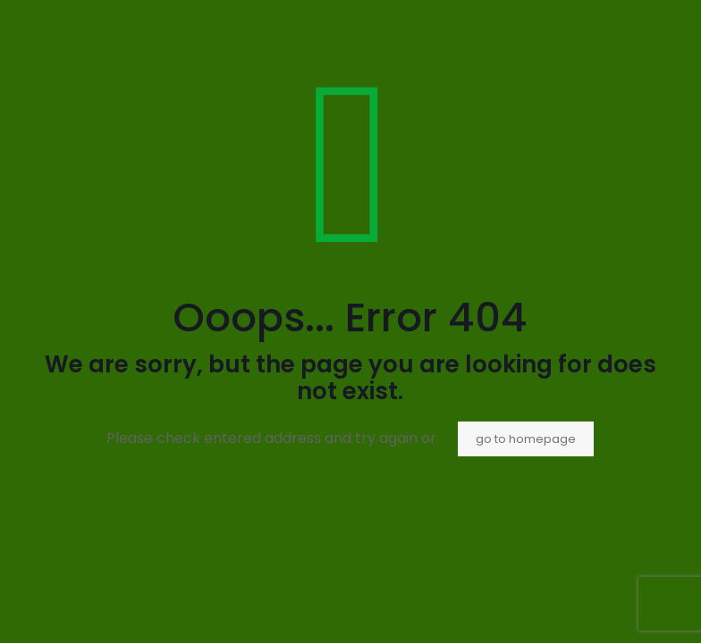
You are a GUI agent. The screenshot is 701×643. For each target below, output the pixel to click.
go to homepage (526, 438)
